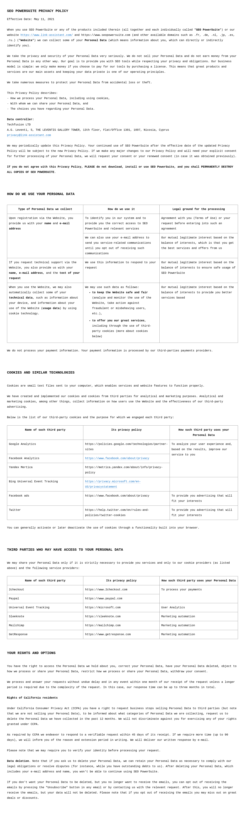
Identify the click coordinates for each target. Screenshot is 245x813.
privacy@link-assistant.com (29, 135)
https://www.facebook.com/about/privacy (117, 458)
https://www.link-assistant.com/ (47, 35)
